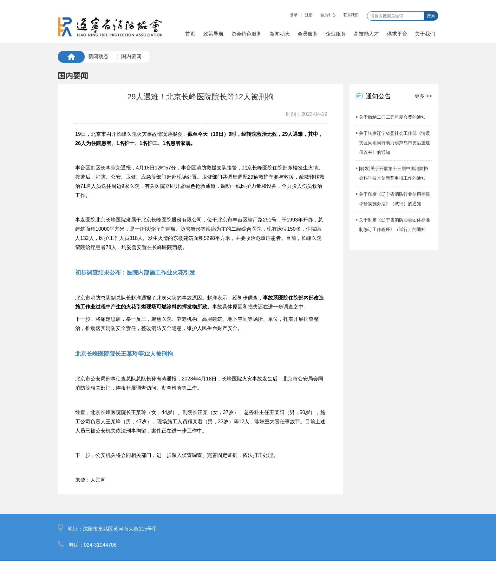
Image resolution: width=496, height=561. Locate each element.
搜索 (431, 15)
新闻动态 (98, 56)
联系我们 (351, 15)
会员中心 (328, 15)
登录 (293, 15)
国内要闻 (131, 56)
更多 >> (423, 96)
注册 (309, 15)
